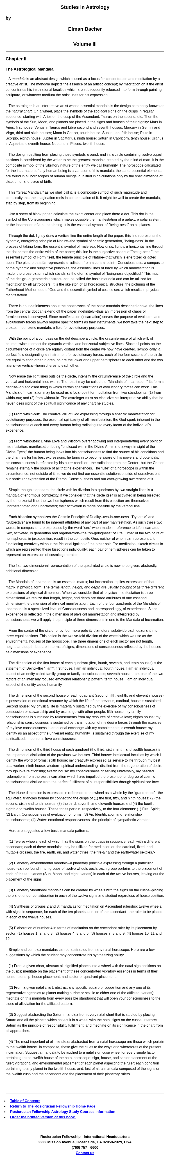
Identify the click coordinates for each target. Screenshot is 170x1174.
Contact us (85, 1153)
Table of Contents (25, 1101)
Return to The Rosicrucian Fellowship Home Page (52, 1106)
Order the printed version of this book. (43, 1117)
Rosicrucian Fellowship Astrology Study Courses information (62, 1112)
